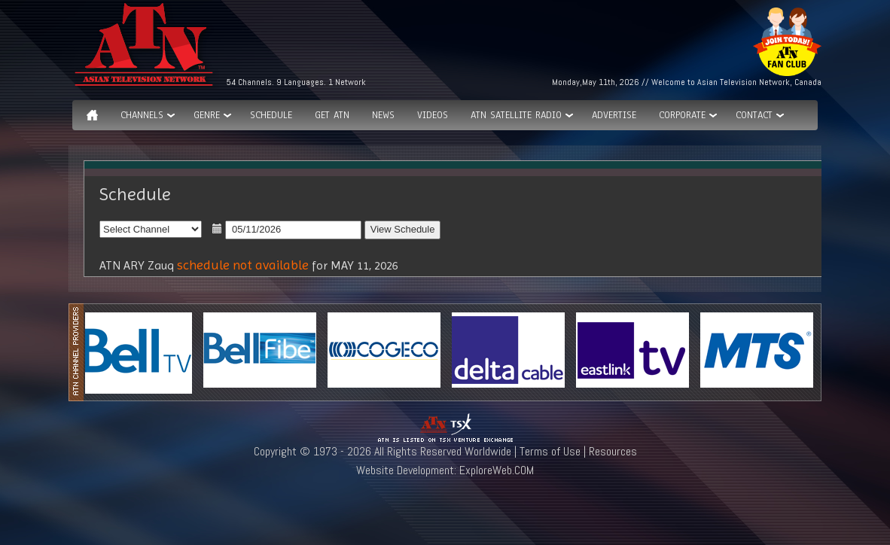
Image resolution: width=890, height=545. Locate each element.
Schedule (271, 115)
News (383, 115)
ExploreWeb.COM (496, 470)
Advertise (614, 115)
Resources (613, 451)
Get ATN (332, 115)
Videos (432, 115)
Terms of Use (550, 451)
